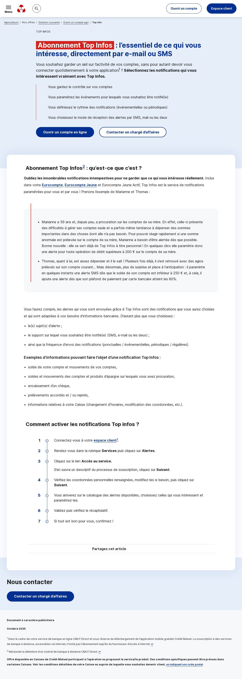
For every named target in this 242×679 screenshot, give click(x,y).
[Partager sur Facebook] (147, 549)
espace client (105, 440)
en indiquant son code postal (184, 664)
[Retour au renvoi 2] (100, 651)
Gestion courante (49, 22)
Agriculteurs (11, 22)
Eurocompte (52, 185)
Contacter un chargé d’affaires (132, 132)
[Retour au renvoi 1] (152, 644)
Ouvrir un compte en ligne (65, 132)
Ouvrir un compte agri (76, 22)
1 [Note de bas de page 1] (119, 69)
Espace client (221, 8)
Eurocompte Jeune (81, 185)
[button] (184, 8)
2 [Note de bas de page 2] (84, 166)
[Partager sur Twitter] (137, 549)
